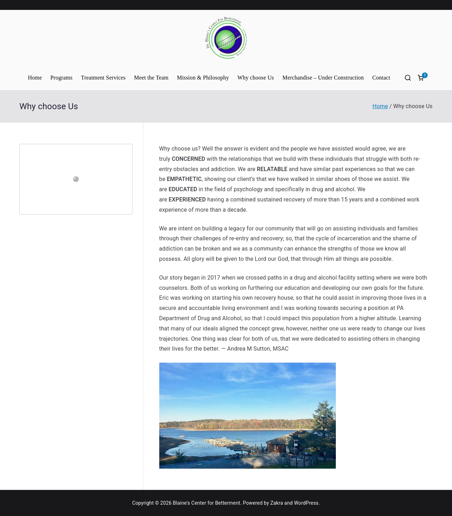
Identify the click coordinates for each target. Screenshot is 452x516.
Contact (381, 78)
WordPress (306, 503)
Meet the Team (151, 78)
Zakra (276, 503)
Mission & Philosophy (203, 78)
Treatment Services (103, 78)
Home (35, 78)
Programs (61, 78)
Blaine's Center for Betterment (206, 503)
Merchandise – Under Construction (323, 78)
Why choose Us (255, 78)
